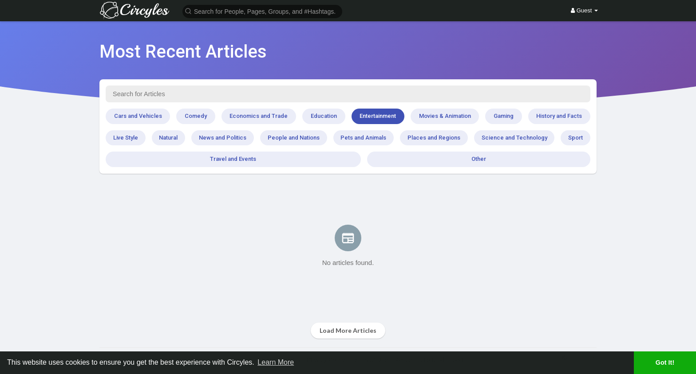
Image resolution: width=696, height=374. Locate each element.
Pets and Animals (363, 137)
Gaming (504, 116)
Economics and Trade (258, 116)
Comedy (196, 116)
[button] (262, 11)
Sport (575, 137)
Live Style (125, 137)
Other (478, 159)
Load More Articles (348, 330)
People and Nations (294, 137)
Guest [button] (584, 10)
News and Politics (222, 137)
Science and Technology (514, 137)
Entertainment (378, 116)
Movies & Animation (445, 116)
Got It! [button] (665, 362)
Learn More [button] (275, 362)
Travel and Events (233, 159)
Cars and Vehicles (138, 116)
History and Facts (559, 116)
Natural (168, 137)
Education (324, 116)
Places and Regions (433, 137)
